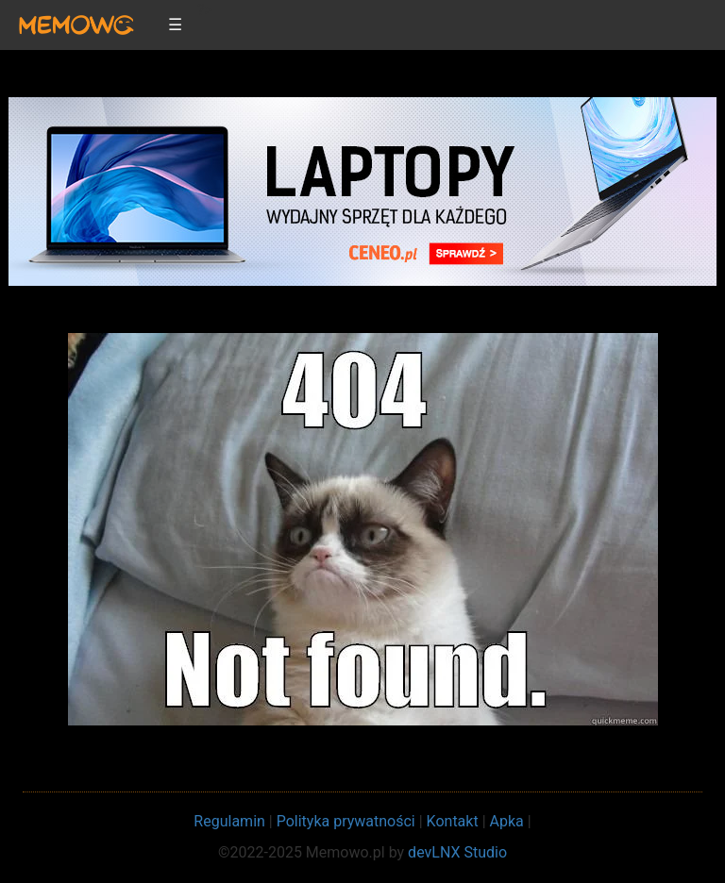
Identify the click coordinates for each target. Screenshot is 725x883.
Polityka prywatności (346, 821)
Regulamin (229, 821)
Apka (507, 821)
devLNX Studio (457, 852)
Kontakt (453, 821)
